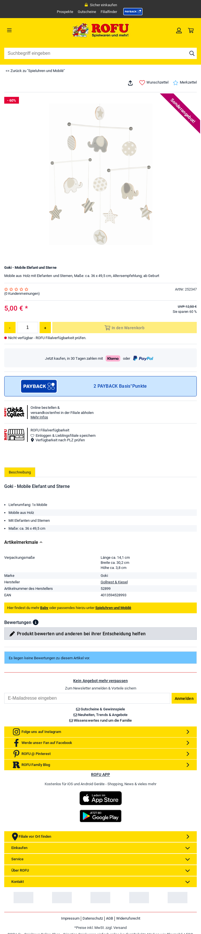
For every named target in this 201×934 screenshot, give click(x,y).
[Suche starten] (192, 53)
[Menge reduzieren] (10, 327)
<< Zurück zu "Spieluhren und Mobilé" (35, 71)
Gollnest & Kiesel (114, 628)
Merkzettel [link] (185, 83)
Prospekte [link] (65, 12)
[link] (132, 11)
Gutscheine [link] (87, 12)
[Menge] (27, 327)
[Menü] (28, 30)
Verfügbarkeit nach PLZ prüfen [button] (58, 440)
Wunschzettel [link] (153, 83)
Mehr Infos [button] (39, 417)
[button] (35, 668)
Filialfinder (109, 12)
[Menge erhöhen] (45, 327)
